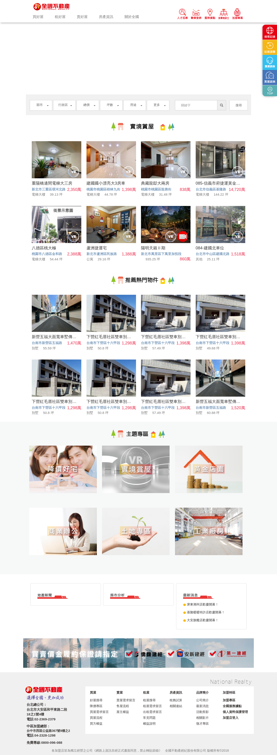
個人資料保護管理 (235, 712)
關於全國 (132, 17)
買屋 (93, 692)
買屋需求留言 (99, 712)
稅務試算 (176, 700)
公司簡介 (202, 700)
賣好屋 (82, 17)
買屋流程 (96, 717)
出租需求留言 (152, 712)
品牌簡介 (202, 692)
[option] (138, 22)
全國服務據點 (232, 706)
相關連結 (176, 706)
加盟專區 (229, 700)
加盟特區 (229, 692)
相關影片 (202, 717)
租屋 (146, 692)
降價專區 (96, 706)
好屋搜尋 (96, 700)
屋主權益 (122, 712)
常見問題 (149, 717)
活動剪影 (202, 712)
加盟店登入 (230, 717)
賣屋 (119, 692)
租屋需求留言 (152, 706)
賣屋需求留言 (125, 700)
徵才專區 (202, 723)
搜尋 (239, 105)
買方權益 (96, 723)
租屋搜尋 (149, 700)
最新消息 (202, 706)
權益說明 (149, 723)
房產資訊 (106, 17)
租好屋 (60, 17)
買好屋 (38, 17)
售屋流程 (122, 706)
